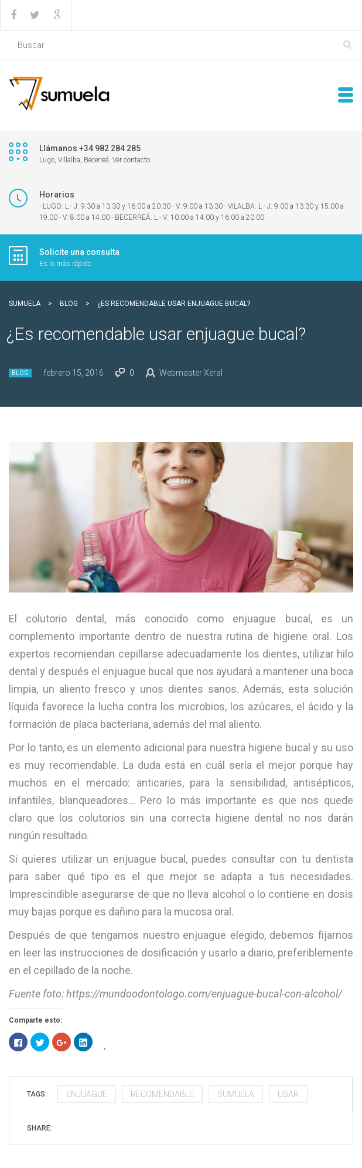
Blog (20, 373)
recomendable (162, 1094)
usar (288, 1094)
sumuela (235, 1094)
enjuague (86, 1094)
